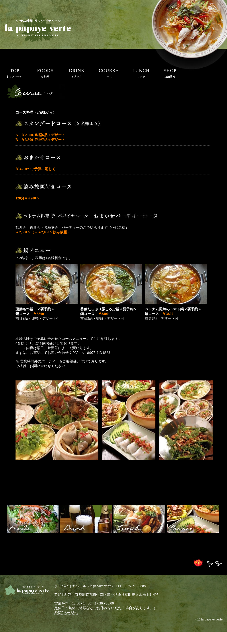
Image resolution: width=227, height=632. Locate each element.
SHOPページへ (66, 612)
